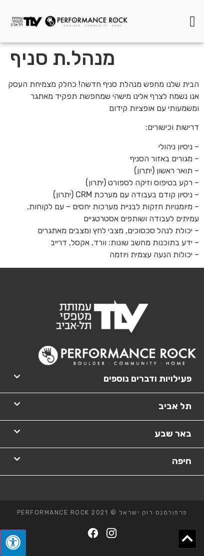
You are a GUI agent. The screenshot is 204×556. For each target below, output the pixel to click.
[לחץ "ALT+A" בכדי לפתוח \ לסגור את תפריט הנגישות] (13, 543)
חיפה (182, 461)
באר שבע (173, 433)
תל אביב (175, 406)
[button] (192, 21)
